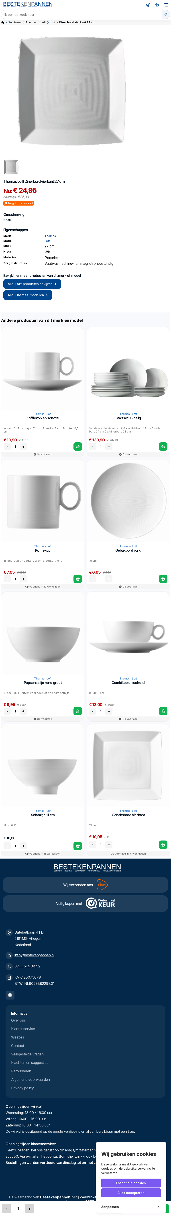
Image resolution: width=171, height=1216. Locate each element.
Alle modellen (28, 295)
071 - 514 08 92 (27, 966)
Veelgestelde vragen (27, 1054)
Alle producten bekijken (32, 284)
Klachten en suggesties (29, 1062)
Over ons (18, 1020)
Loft (43, 22)
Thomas (31, 22)
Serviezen (15, 22)
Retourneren (21, 1071)
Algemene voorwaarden (30, 1079)
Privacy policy (22, 1088)
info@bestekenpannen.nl (34, 955)
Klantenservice (23, 1028)
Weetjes (17, 1037)
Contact (17, 1045)
